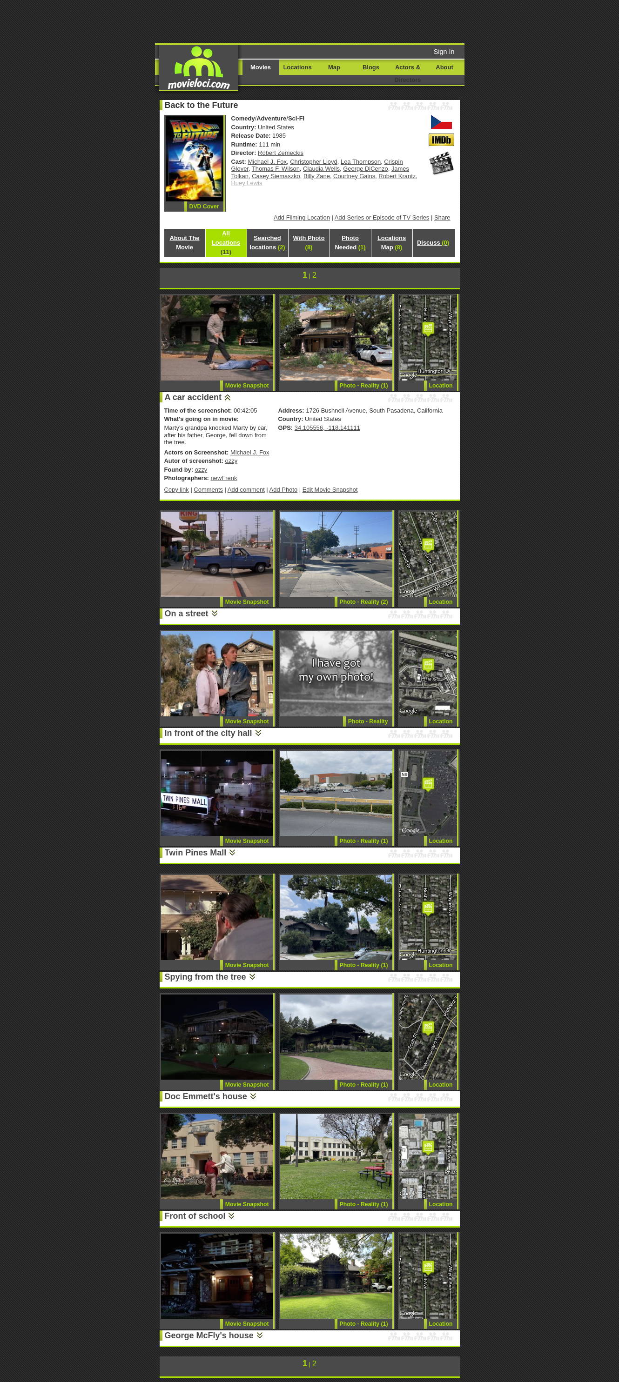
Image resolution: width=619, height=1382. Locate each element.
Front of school (195, 1216)
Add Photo (283, 489)
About (444, 67)
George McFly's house (209, 1335)
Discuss (433, 242)
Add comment (246, 489)
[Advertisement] (380, 21)
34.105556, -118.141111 (327, 427)
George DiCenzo (365, 168)
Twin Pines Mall (196, 852)
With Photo (308, 242)
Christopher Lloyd (313, 161)
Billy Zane (316, 176)
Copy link (176, 489)
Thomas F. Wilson (276, 168)
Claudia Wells (321, 168)
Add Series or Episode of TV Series (382, 217)
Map (334, 67)
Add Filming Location (302, 217)
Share (442, 217)
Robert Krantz (397, 176)
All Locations (226, 242)
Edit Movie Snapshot (330, 489)
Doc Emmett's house (206, 1096)
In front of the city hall (208, 733)
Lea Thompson (361, 161)
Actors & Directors (408, 73)
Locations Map (391, 242)
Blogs (371, 67)
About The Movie (184, 242)
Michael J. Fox (267, 161)
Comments (208, 489)
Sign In (444, 51)
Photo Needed (350, 242)
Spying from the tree (205, 976)
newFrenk (224, 477)
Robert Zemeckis (280, 152)
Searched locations (267, 242)
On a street (187, 613)
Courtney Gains (354, 176)
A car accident (193, 397)
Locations (297, 67)
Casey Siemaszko (276, 176)
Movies (260, 67)
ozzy (231, 460)
